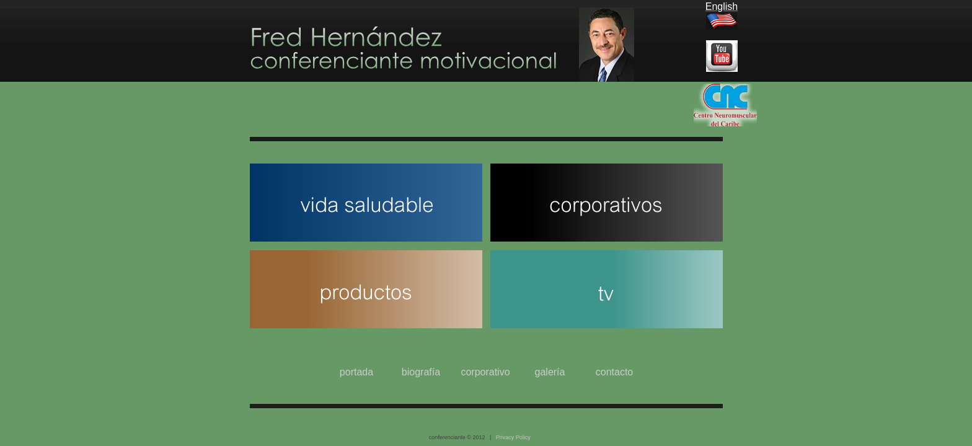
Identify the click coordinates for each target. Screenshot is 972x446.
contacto (614, 372)
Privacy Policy (513, 437)
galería (550, 372)
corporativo (485, 372)
